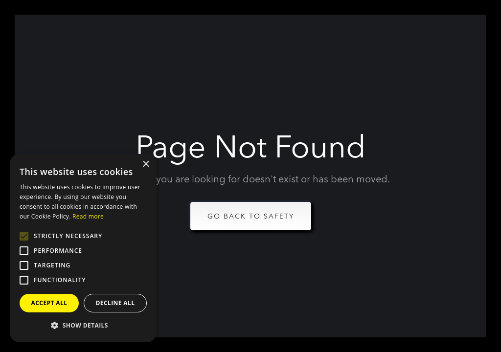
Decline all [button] (115, 303)
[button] (83, 325)
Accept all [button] (49, 303)
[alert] (83, 248)
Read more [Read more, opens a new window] (88, 216)
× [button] (145, 164)
